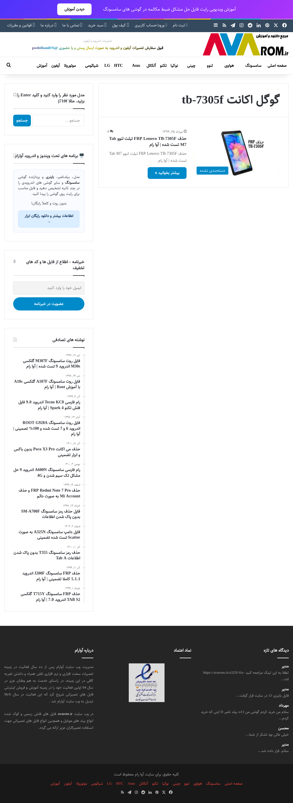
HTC (118, 65)
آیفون (55, 65)
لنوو (210, 65)
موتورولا (70, 65)
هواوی (229, 65)
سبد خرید (97, 25)
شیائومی (91, 65)
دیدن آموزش (74, 9)
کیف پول (120, 25)
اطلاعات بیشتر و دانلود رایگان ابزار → (49, 219)
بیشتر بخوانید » (167, 173)
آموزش (42, 65)
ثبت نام (180, 25)
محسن (283, 728)
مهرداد (284, 706)
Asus (136, 65)
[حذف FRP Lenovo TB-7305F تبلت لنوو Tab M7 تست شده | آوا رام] (237, 153)
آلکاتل (151, 65)
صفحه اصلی (277, 65)
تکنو (163, 65)
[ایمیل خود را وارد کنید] (48, 288)
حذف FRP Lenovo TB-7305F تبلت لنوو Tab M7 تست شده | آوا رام (147, 141)
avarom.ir (65, 714)
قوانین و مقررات (21, 25)
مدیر (285, 666)
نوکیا (174, 65)
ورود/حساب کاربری (151, 25)
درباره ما (49, 25)
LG (107, 65)
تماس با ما (72, 25)
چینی (191, 65)
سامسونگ (253, 65)
